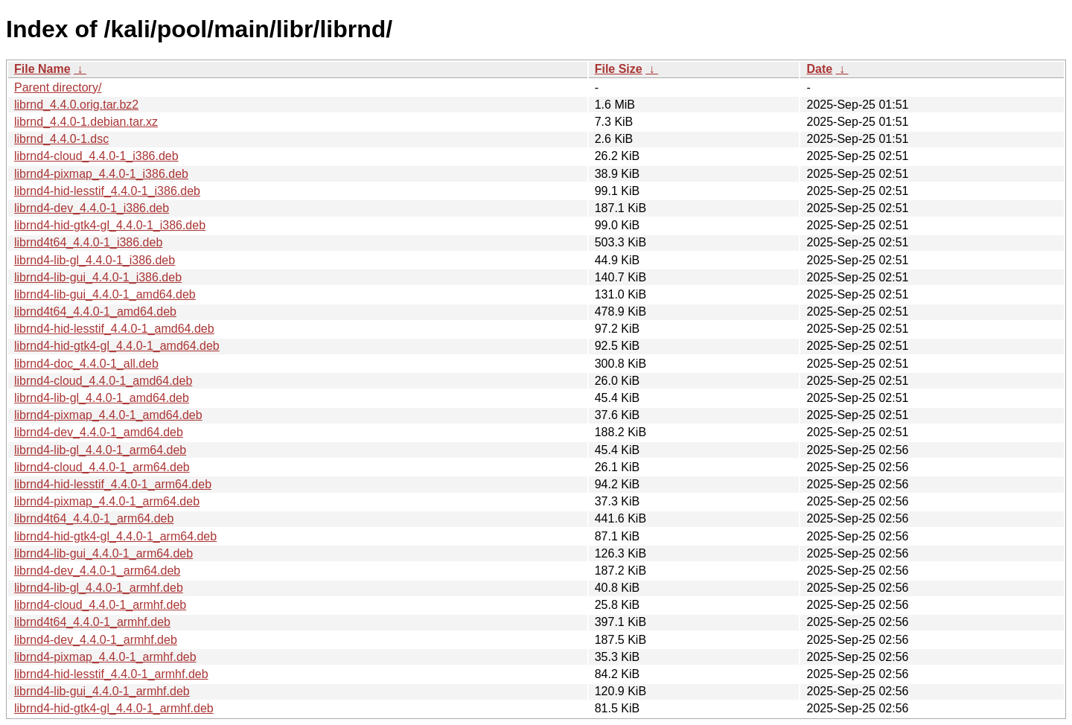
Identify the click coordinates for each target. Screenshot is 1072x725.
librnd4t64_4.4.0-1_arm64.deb (93, 518)
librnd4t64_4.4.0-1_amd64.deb (95, 311)
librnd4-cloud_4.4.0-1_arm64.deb (102, 467)
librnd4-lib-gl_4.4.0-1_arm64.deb (100, 450)
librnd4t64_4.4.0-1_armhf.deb (92, 622)
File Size (618, 69)
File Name (42, 69)
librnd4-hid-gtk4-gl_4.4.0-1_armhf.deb (114, 708)
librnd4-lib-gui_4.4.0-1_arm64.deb (103, 553)
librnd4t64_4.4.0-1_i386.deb (88, 242)
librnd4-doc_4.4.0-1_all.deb (86, 363)
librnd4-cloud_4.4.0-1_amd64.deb (103, 380)
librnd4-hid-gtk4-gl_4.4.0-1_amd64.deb (117, 345)
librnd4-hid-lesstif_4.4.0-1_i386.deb (107, 191)
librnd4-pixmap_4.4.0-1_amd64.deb (108, 415)
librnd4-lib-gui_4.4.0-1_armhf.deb (102, 691)
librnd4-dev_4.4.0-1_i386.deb (91, 208)
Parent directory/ (57, 87)
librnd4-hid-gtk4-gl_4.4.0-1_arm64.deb (115, 536)
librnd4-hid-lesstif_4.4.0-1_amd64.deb (114, 328)
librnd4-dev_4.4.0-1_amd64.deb (98, 432)
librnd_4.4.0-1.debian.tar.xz (86, 121)
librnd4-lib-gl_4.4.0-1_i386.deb (94, 260)
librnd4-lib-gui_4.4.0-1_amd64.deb (105, 294)
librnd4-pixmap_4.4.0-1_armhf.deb (105, 657)
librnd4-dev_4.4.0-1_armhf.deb (95, 639)
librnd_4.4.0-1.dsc (61, 138)
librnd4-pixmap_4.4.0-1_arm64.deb (107, 501)
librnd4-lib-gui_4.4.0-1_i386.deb (98, 277)
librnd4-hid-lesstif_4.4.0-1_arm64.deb (112, 484)
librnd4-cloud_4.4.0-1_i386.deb (96, 156)
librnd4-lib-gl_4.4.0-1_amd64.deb (101, 398)
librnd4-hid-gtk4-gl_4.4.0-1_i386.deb (109, 225)
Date (819, 69)
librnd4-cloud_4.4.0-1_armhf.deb (100, 604)
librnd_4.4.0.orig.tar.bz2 (76, 104)
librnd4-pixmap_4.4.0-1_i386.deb (101, 173)
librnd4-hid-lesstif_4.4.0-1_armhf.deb (111, 674)
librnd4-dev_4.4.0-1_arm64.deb (97, 570)
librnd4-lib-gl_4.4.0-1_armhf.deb (98, 587)
